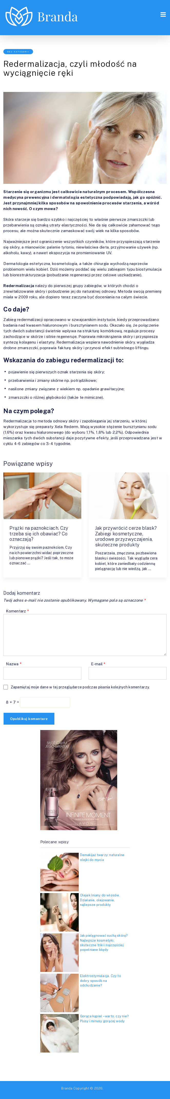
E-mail (98, 664)
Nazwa (14, 664)
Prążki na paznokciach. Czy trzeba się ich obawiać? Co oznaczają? (38, 533)
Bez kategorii (18, 51)
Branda (66, 1088)
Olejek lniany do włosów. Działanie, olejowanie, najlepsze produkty (100, 899)
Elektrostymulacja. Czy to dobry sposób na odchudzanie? (100, 980)
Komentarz (17, 611)
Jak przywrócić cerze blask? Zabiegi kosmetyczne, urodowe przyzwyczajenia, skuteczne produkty (126, 536)
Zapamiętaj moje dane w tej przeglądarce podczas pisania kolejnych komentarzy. (80, 687)
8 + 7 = (13, 702)
